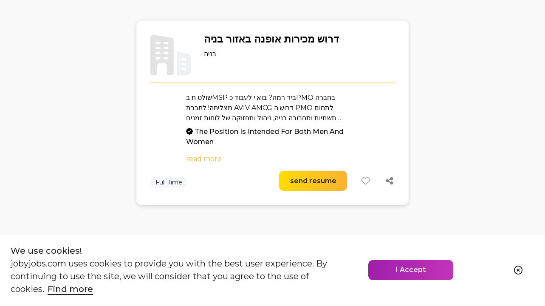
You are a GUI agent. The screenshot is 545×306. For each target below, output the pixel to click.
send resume (313, 181)
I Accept (411, 270)
